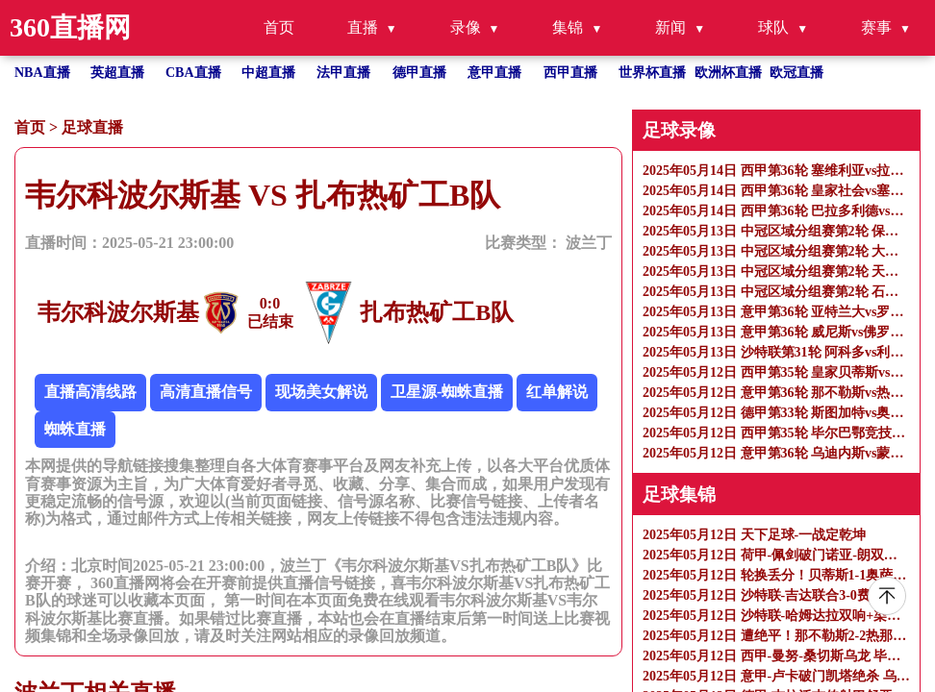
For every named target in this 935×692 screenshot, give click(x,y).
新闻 (670, 27)
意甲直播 (494, 72)
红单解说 (557, 391)
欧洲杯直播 (728, 72)
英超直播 (117, 72)
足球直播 (92, 127)
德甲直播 (419, 72)
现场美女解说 (321, 391)
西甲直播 (570, 72)
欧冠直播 (796, 72)
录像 (465, 27)
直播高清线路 (90, 391)
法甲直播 (343, 72)
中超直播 (268, 72)
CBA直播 (193, 72)
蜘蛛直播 (75, 429)
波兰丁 (589, 243)
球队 (773, 27)
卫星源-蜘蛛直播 (447, 391)
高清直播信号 (206, 391)
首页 (279, 27)
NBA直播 (42, 72)
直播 (362, 27)
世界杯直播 (652, 72)
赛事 (876, 27)
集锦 (567, 27)
